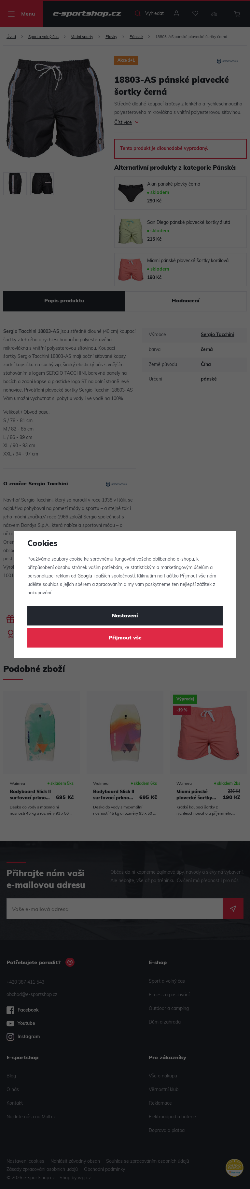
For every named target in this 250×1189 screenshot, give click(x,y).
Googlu (84, 576)
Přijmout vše (125, 638)
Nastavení (125, 616)
